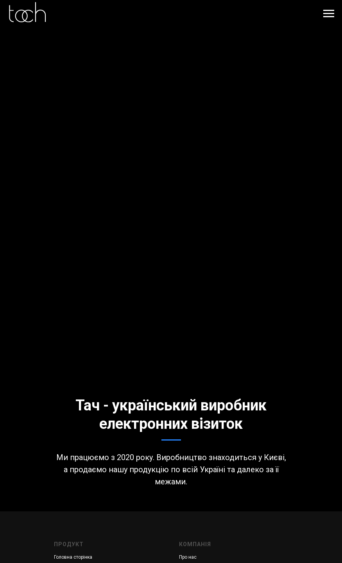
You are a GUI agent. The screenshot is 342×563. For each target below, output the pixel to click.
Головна (63, 557)
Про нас (188, 557)
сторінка (82, 557)
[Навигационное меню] (328, 14)
